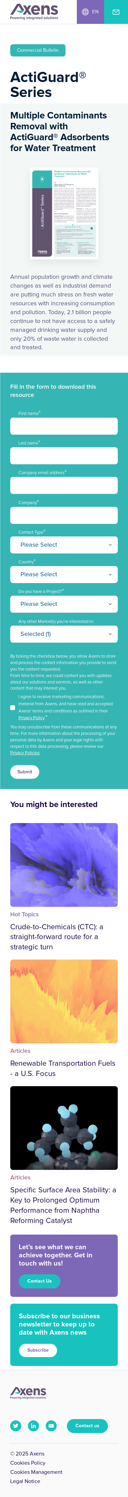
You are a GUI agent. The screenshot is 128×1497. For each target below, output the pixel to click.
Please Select (38, 545)
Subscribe (38, 1350)
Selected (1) (35, 634)
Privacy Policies (25, 753)
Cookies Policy (27, 1463)
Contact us (87, 1425)
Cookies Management (36, 1472)
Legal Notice (25, 1481)
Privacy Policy (31, 718)
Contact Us (39, 1281)
